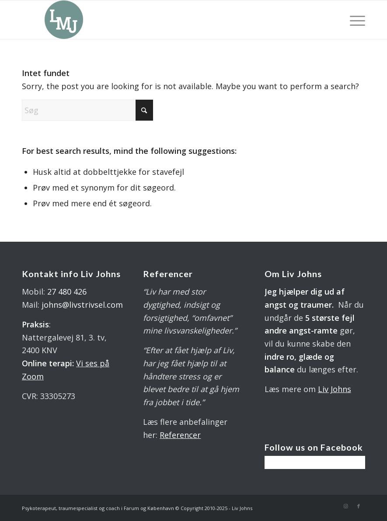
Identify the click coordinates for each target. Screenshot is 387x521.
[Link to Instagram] (345, 506)
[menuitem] (355, 19)
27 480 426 (67, 291)
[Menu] (355, 19)
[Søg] (87, 110)
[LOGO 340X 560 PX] (64, 19)
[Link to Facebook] (358, 506)
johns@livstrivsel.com (82, 304)
